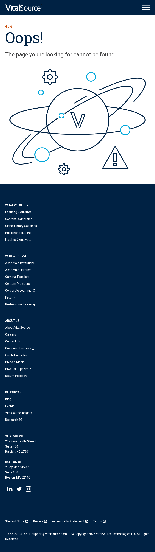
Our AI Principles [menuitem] (16, 355)
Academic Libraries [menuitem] (18, 270)
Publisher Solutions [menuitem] (18, 233)
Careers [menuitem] (10, 334)
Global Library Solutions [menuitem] (21, 226)
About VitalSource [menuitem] (17, 327)
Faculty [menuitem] (10, 297)
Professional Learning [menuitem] (20, 304)
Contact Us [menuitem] (12, 341)
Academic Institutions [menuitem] (20, 263)
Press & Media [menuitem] (15, 362)
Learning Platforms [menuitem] (18, 212)
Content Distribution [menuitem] (18, 219)
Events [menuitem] (9, 406)
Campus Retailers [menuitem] (17, 276)
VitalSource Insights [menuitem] (18, 413)
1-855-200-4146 (16, 534)
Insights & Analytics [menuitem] (19, 239)
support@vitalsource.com (49, 534)
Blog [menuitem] (8, 399)
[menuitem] (20, 290)
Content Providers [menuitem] (17, 283)
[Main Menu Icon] (146, 8)
